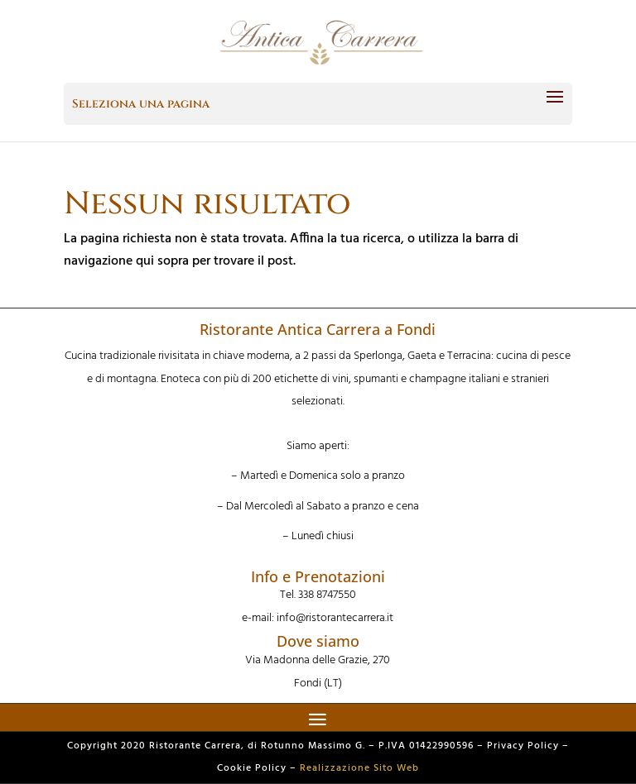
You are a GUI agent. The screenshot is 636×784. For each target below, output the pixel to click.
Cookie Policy (252, 768)
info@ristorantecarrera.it (335, 618)
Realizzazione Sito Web (359, 768)
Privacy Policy (523, 746)
